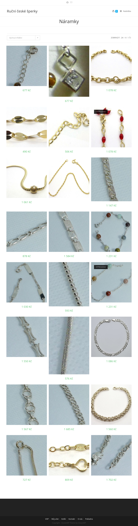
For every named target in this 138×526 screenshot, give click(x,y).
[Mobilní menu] (124, 11)
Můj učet (55, 519)
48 (126, 37)
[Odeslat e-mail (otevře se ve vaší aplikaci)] (70, 2)
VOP (47, 519)
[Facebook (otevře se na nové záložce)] (67, 2)
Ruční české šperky (22, 11)
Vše (129, 37)
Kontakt (72, 519)
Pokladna (89, 519)
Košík (63, 519)
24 (122, 37)
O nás (80, 519)
